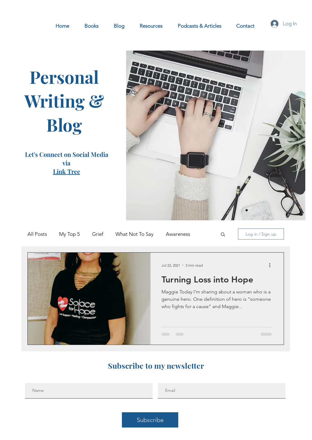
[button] (223, 235)
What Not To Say (134, 234)
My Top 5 (69, 234)
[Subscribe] (150, 420)
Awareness (178, 234)
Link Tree (66, 171)
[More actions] (271, 265)
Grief (97, 234)
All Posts (37, 234)
